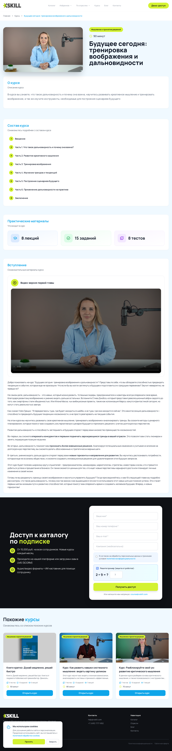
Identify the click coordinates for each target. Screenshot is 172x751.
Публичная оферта (162, 744)
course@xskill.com (139, 594)
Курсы (97, 5)
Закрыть (53, 741)
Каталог (51, 5)
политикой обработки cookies (26, 735)
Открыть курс (29, 693)
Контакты (117, 5)
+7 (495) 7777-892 (96, 723)
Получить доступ (126, 586)
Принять (29, 741)
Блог (106, 5)
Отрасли (134, 723)
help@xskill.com (95, 719)
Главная (6, 16)
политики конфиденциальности (121, 558)
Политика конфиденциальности (140, 744)
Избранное (66, 5)
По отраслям (83, 5)
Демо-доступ (158, 5)
